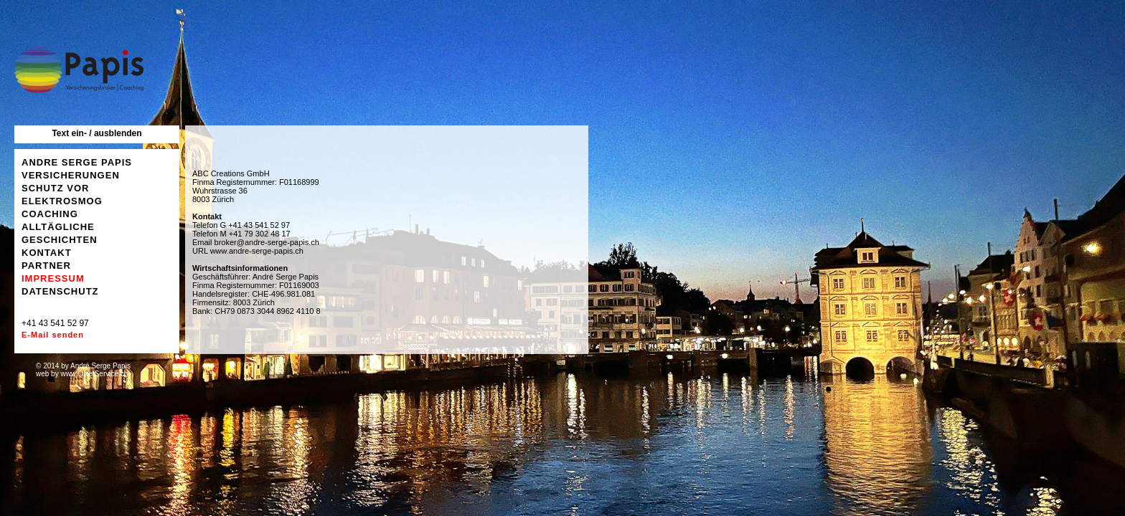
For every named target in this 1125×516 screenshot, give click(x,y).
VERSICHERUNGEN (71, 175)
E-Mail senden (53, 334)
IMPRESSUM (53, 278)
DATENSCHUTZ (60, 291)
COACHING (50, 214)
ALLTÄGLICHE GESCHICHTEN (60, 233)
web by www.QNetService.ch (82, 374)
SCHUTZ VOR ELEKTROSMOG (62, 194)
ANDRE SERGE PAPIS (77, 162)
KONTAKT (47, 252)
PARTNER (46, 265)
